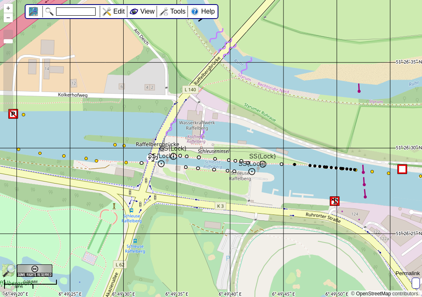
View (148, 11)
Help (208, 11)
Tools (177, 11)
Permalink (408, 273)
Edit (119, 11)
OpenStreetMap (373, 294)
